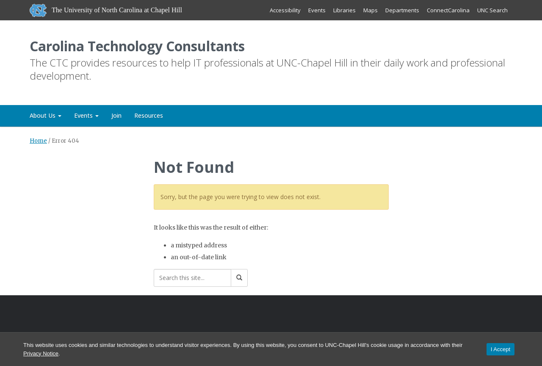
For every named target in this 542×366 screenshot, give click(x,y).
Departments (402, 10)
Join (116, 115)
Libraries (344, 10)
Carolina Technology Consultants (137, 46)
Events (317, 10)
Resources (148, 115)
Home (38, 140)
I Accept (500, 349)
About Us (45, 115)
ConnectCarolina (448, 10)
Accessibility (285, 10)
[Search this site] (192, 278)
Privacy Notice (40, 353)
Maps (370, 10)
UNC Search (492, 10)
